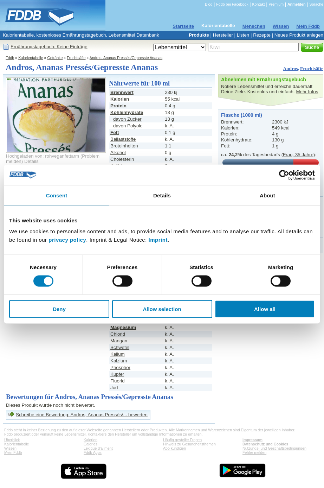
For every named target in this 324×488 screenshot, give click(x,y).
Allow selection (162, 309)
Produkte (199, 35)
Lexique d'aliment (98, 448)
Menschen (253, 26)
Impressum (252, 440)
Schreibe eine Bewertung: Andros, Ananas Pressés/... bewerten (82, 414)
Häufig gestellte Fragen (182, 440)
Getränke (55, 58)
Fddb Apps (93, 452)
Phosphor (120, 367)
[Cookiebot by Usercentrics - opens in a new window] (284, 175)
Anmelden (296, 4)
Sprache (316, 4)
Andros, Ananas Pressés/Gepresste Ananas (126, 58)
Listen (243, 35)
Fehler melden (254, 452)
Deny (59, 309)
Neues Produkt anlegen (298, 35)
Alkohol (118, 152)
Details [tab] (162, 195)
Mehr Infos (307, 91)
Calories (90, 444)
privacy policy (67, 240)
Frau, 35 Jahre (298, 154)
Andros (290, 68)
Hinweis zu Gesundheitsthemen (189, 444)
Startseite (183, 26)
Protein (118, 105)
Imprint (158, 240)
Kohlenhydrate (126, 112)
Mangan (118, 340)
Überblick (12, 440)
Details (31, 161)
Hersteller (223, 35)
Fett (114, 132)
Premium (276, 4)
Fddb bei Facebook (232, 4)
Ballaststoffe (123, 139)
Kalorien (90, 440)
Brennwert (122, 92)
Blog (208, 4)
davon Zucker (127, 119)
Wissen (281, 26)
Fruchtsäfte (76, 58)
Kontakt (258, 4)
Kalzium (118, 360)
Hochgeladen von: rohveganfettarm (42, 156)
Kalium (117, 354)
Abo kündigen (174, 448)
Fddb (10, 58)
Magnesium (123, 327)
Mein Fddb (308, 26)
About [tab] (267, 195)
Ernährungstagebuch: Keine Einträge (49, 46)
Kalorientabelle (218, 25)
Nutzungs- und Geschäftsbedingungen (274, 448)
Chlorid (117, 334)
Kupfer (117, 374)
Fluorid (117, 381)
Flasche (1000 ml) (241, 115)
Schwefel (119, 347)
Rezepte (262, 35)
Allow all (265, 309)
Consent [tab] (56, 195)
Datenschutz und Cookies (265, 444)
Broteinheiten (124, 145)
